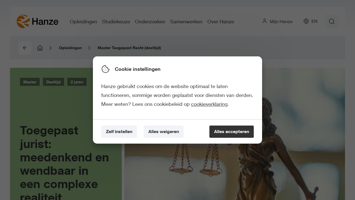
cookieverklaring (209, 104)
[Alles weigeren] (164, 132)
